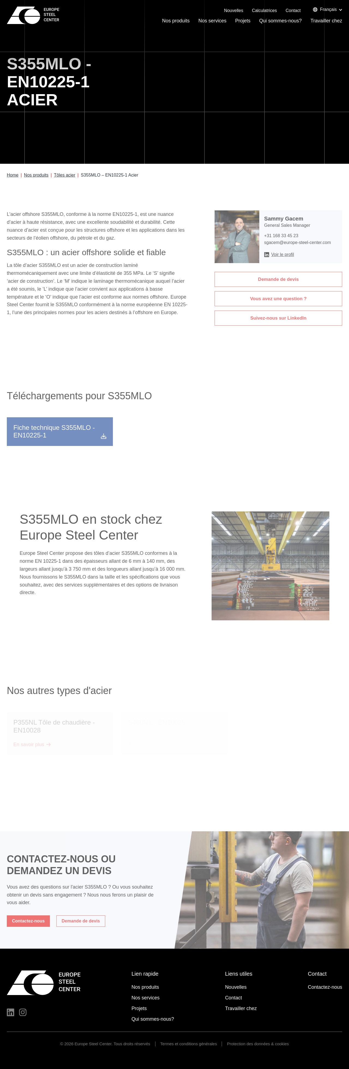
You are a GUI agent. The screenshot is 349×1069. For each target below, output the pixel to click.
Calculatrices (264, 10)
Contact (293, 10)
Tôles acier (64, 175)
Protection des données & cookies (258, 1043)
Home (13, 175)
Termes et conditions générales (188, 1043)
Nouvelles (233, 10)
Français (325, 9)
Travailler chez (326, 20)
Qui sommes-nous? (280, 20)
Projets (243, 20)
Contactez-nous (325, 987)
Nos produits (175, 20)
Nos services (212, 20)
